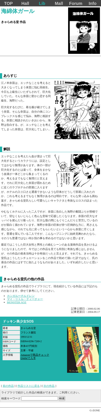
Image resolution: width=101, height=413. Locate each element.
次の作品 (49, 385)
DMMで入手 (28, 358)
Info (93, 3)
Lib (42, 3)
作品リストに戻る (29, 385)
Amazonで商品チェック (35, 354)
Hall (25, 3)
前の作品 (8, 385)
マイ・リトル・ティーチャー (25, 299)
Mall (59, 3)
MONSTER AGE (16, 302)
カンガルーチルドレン (21, 295)
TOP (8, 3)
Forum (75, 3)
